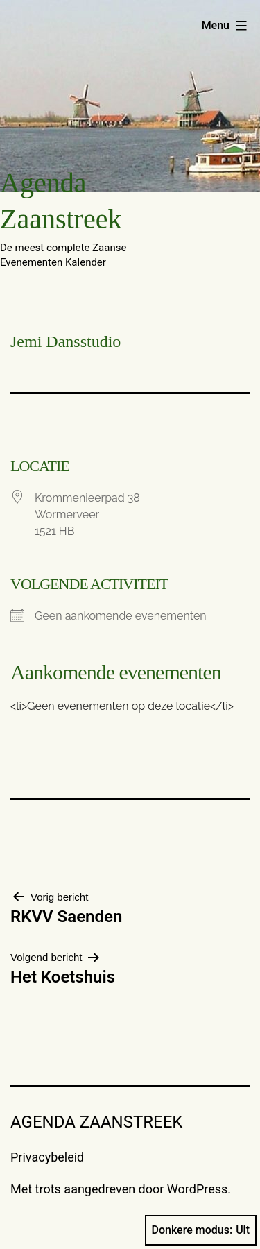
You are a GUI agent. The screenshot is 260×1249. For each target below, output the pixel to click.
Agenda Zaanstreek (96, 1122)
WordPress (197, 1189)
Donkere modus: (201, 1230)
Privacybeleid (47, 1157)
